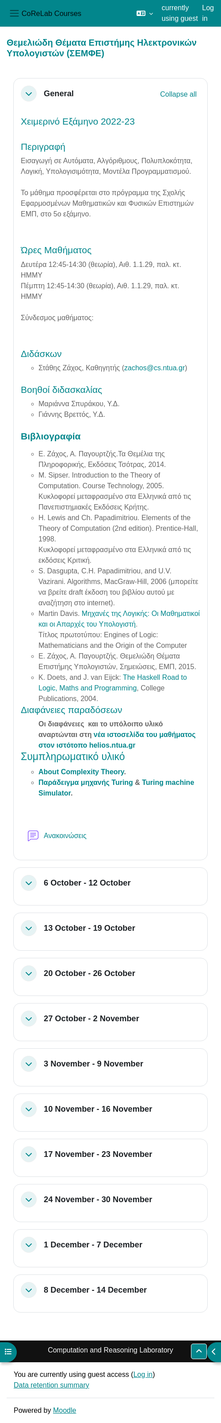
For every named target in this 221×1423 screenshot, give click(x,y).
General (59, 93)
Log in (208, 13)
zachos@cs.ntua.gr (154, 368)
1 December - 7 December (93, 1244)
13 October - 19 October (89, 928)
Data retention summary (51, 1385)
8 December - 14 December (95, 1289)
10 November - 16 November (98, 1108)
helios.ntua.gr (112, 745)
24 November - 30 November (98, 1199)
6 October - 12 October (87, 882)
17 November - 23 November (98, 1154)
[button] (144, 13)
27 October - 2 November (91, 1018)
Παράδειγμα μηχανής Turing (85, 782)
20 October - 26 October (89, 973)
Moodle (64, 1410)
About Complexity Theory (81, 772)
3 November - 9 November (93, 1063)
